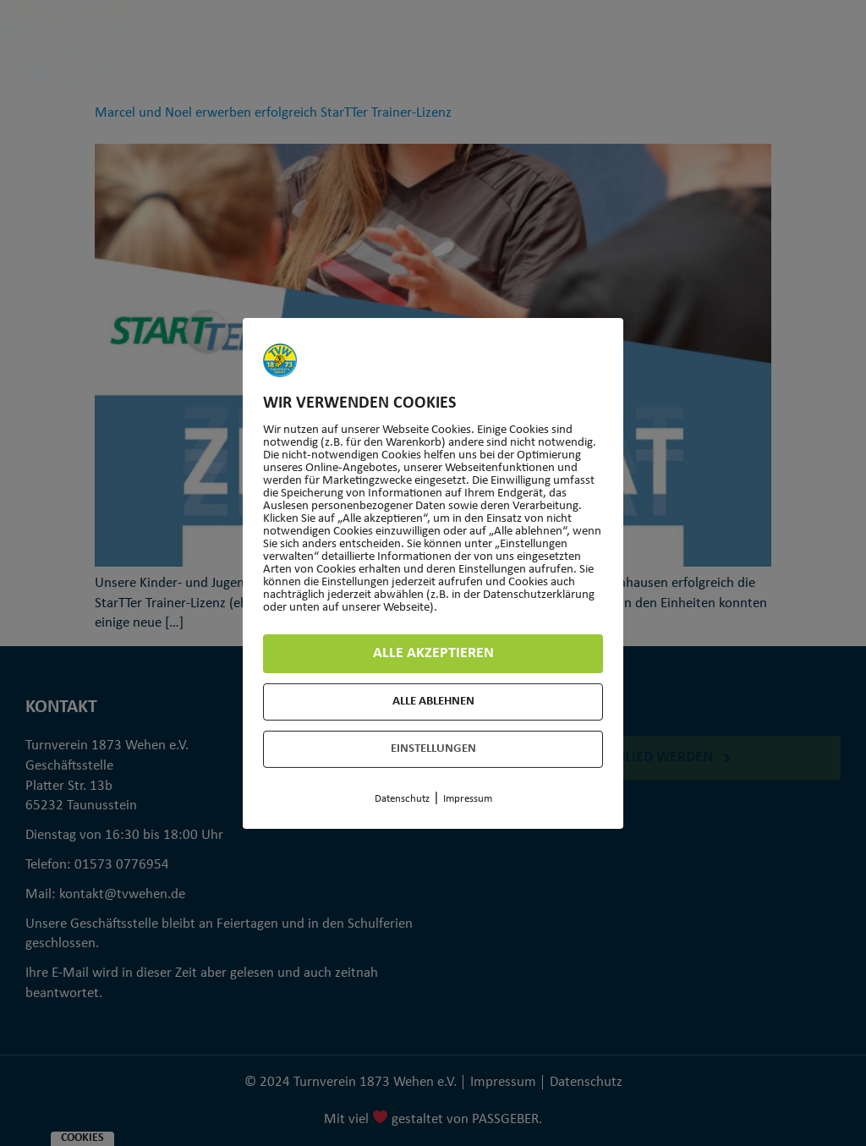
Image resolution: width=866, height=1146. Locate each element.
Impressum (467, 798)
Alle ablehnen (433, 701)
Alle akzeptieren (433, 653)
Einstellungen (433, 749)
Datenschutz (402, 798)
